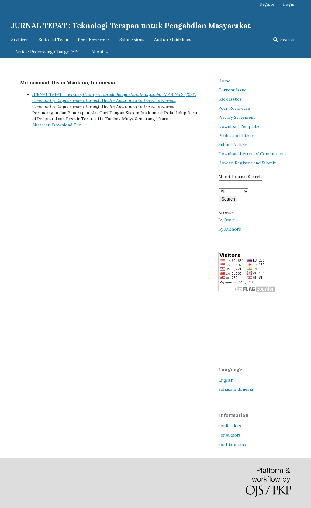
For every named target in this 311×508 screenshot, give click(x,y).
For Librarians (232, 444)
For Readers (229, 425)
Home (224, 81)
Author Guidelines (172, 39)
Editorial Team (53, 39)
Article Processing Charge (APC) (48, 51)
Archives (20, 39)
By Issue (226, 220)
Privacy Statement (236, 117)
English (225, 380)
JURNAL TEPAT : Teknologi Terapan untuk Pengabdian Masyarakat (131, 25)
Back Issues (230, 99)
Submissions (131, 39)
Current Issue (232, 90)
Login (288, 4)
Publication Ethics (236, 135)
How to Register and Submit (247, 163)
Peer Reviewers (94, 39)
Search (286, 39)
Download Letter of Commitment (252, 153)
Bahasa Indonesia (235, 389)
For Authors (229, 435)
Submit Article (232, 144)
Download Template (238, 126)
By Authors (229, 229)
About (98, 51)
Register (268, 4)
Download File (66, 125)
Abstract (41, 125)
